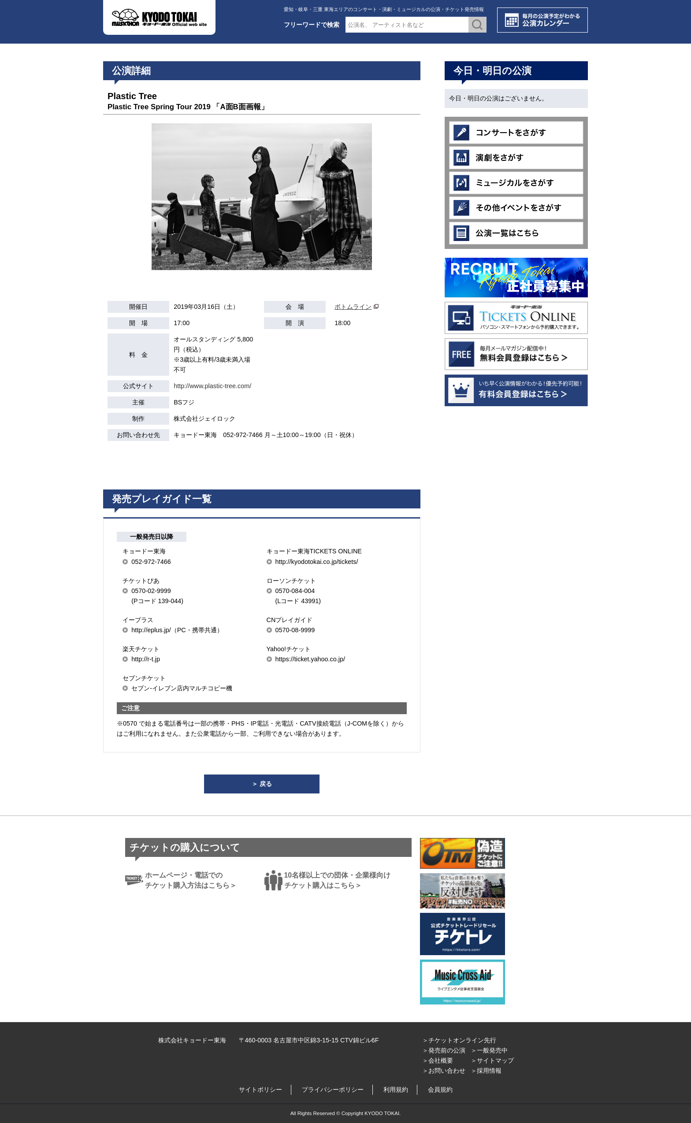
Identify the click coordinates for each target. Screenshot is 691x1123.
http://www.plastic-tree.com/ (212, 385)
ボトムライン (353, 306)
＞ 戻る (262, 783)
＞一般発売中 (489, 1050)
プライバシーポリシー (333, 1089)
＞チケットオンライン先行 (459, 1040)
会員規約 (440, 1089)
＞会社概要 (437, 1060)
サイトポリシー (260, 1089)
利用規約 (395, 1089)
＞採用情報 (486, 1070)
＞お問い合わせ (443, 1070)
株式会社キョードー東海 (192, 1040)
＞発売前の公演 (443, 1050)
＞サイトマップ (492, 1060)
